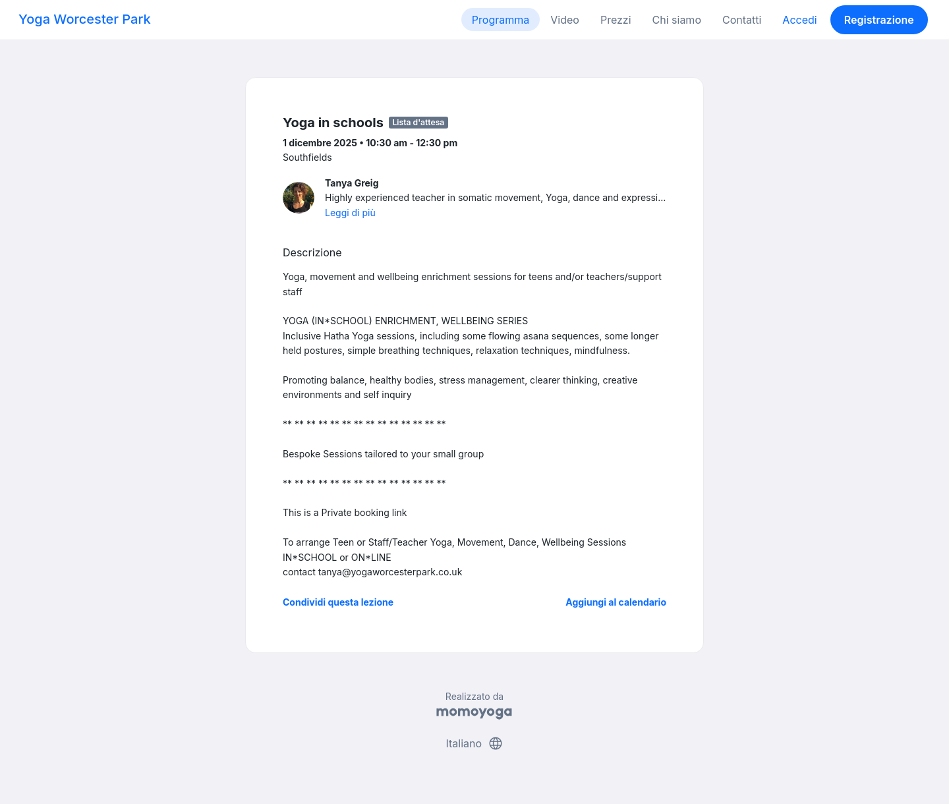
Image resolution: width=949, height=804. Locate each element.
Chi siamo (676, 19)
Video (564, 19)
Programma (500, 19)
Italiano (474, 743)
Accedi (799, 19)
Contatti (741, 19)
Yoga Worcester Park (84, 19)
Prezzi (615, 19)
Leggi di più (350, 212)
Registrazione (879, 19)
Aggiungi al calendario (615, 602)
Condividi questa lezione (338, 602)
